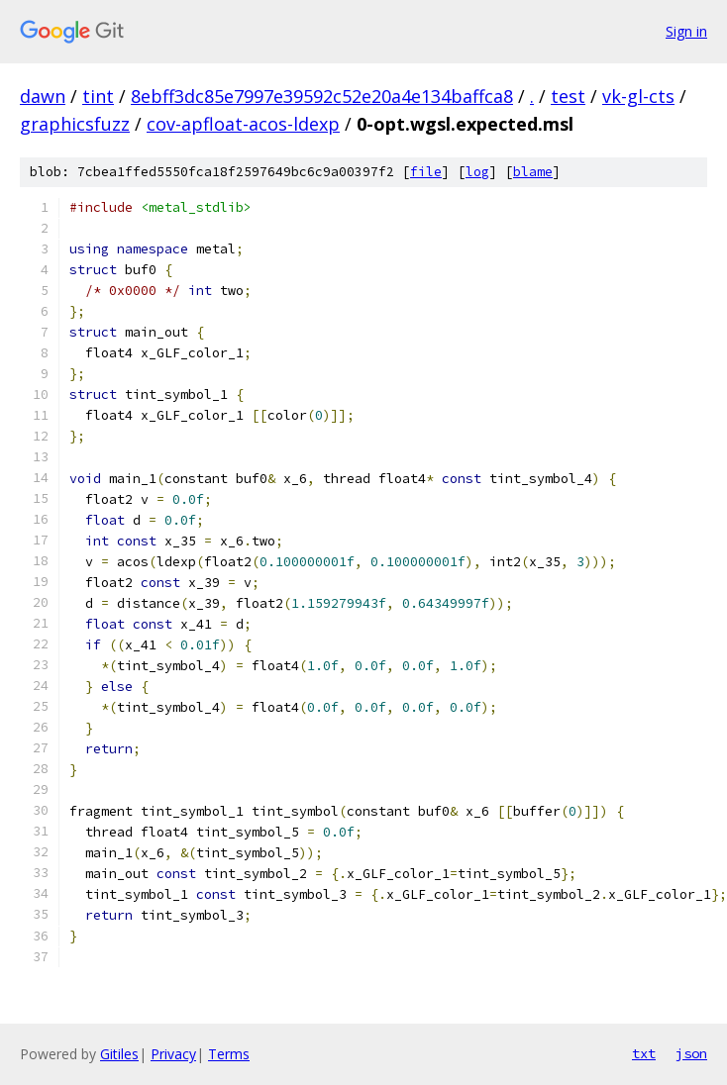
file (426, 171)
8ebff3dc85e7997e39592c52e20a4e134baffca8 (322, 96)
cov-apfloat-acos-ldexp (243, 124)
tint (98, 96)
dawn (42, 96)
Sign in (686, 31)
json (691, 1053)
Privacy (173, 1053)
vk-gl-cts (638, 96)
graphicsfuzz (75, 124)
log (477, 171)
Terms (229, 1053)
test (568, 96)
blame (533, 171)
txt (644, 1053)
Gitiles (119, 1053)
